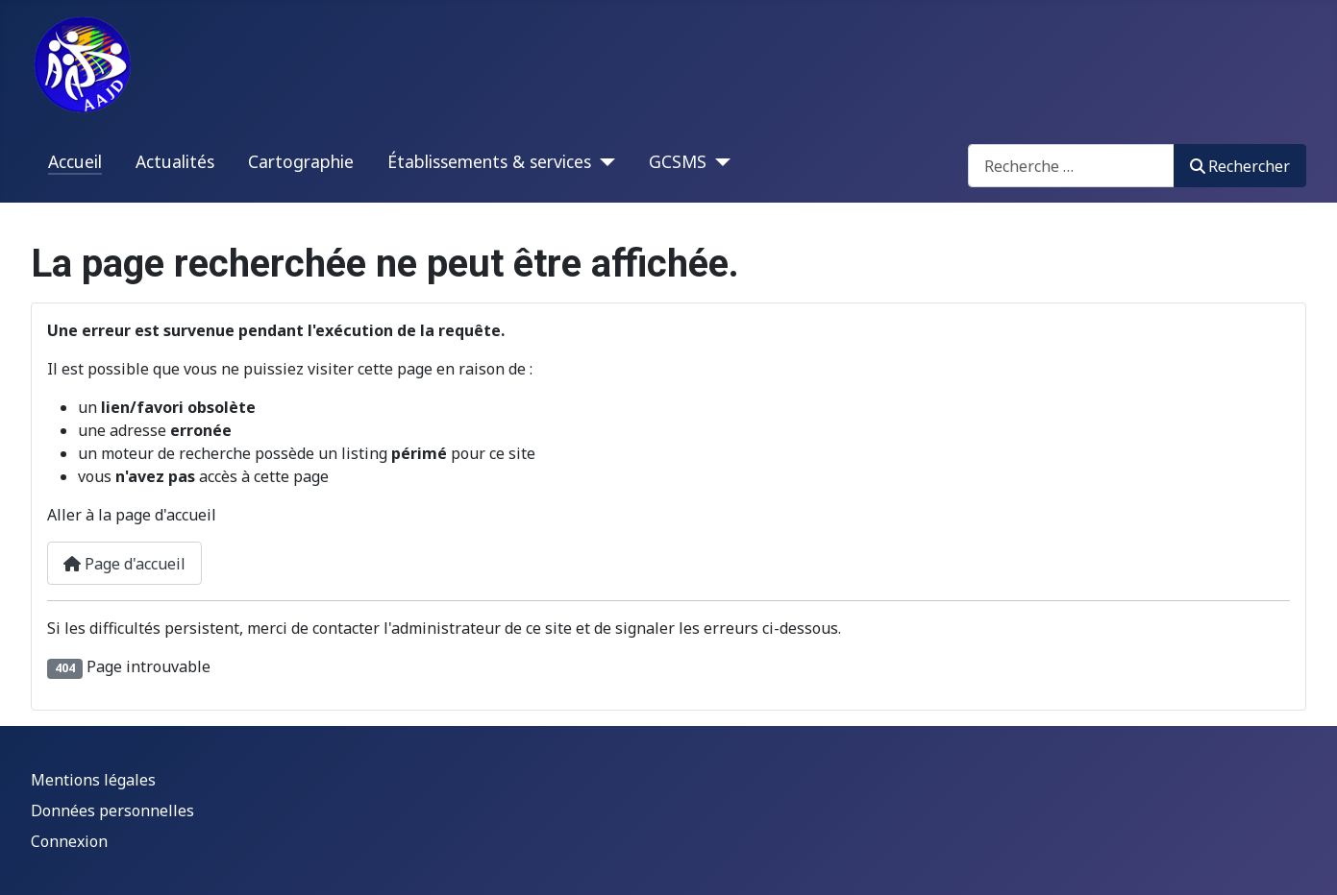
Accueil (75, 161)
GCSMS (677, 161)
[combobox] (1071, 165)
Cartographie (301, 161)
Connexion (69, 841)
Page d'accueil (124, 563)
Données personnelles (112, 810)
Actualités (175, 161)
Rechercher (1240, 166)
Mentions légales (93, 779)
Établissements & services (489, 161)
